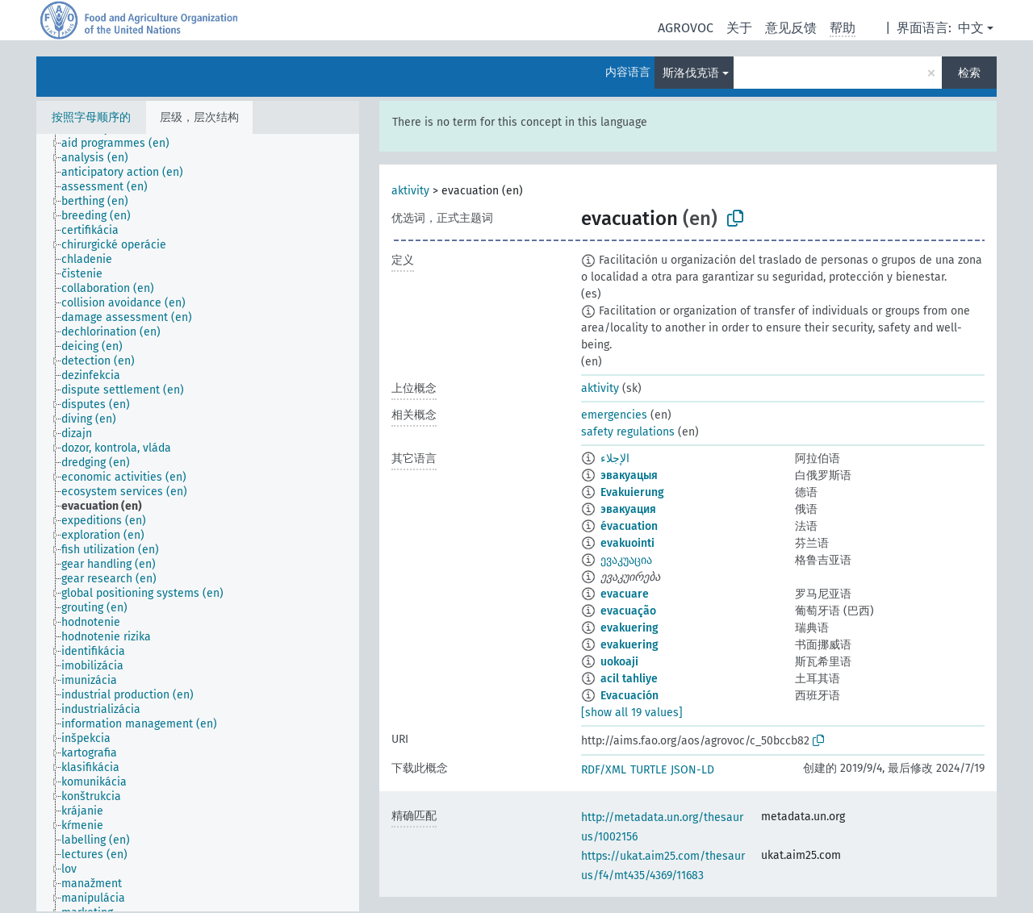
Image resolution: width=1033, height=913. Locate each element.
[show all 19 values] (632, 712)
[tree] (197, 522)
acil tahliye (629, 679)
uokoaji (619, 662)
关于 (739, 27)
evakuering (629, 628)
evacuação (628, 611)
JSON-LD (692, 770)
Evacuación (629, 695)
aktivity (410, 191)
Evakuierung (632, 492)
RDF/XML (603, 770)
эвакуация (628, 509)
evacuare (624, 594)
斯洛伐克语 (691, 73)
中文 (971, 27)
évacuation (629, 526)
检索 (969, 73)
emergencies (614, 415)
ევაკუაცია (626, 560)
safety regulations (628, 432)
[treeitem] (122, 143)
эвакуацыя (629, 475)
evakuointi (627, 543)
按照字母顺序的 (91, 117)
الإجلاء (614, 458)
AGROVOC (685, 27)
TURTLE (648, 770)
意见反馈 (791, 27)
